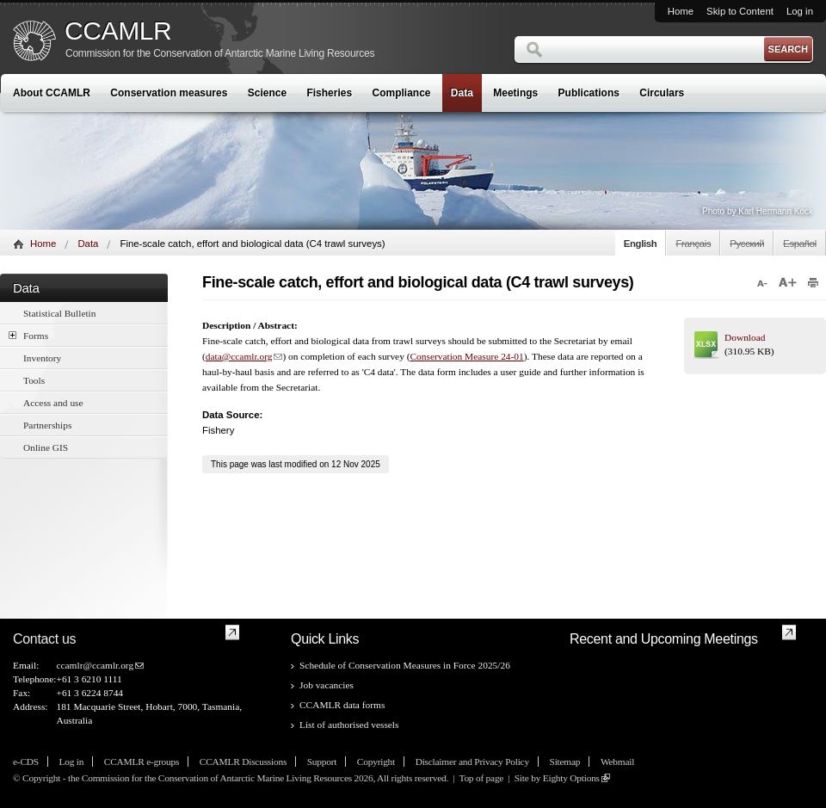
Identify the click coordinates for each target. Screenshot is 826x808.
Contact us (44, 639)
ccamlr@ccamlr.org (94, 665)
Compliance (402, 93)
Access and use (53, 403)
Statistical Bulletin (59, 313)
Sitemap (565, 761)
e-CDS (26, 761)
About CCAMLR (51, 93)
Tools (34, 380)
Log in (799, 11)
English (640, 243)
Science (267, 93)
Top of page (481, 778)
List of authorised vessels (348, 724)
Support (321, 761)
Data (462, 93)
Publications (589, 93)
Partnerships (47, 425)
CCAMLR (118, 31)
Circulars (661, 93)
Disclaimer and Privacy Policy (472, 761)
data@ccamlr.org (239, 356)
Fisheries (329, 93)
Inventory (42, 358)
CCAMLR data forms (342, 705)
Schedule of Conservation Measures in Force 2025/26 (404, 665)
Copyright (376, 761)
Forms (28, 335)
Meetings (515, 93)
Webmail (617, 761)
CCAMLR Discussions (243, 761)
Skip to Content (740, 11)
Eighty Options (571, 778)
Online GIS (45, 447)
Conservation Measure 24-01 (466, 356)
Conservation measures (168, 93)
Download (744, 337)
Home (680, 11)
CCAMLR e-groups (141, 761)
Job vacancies (326, 685)
